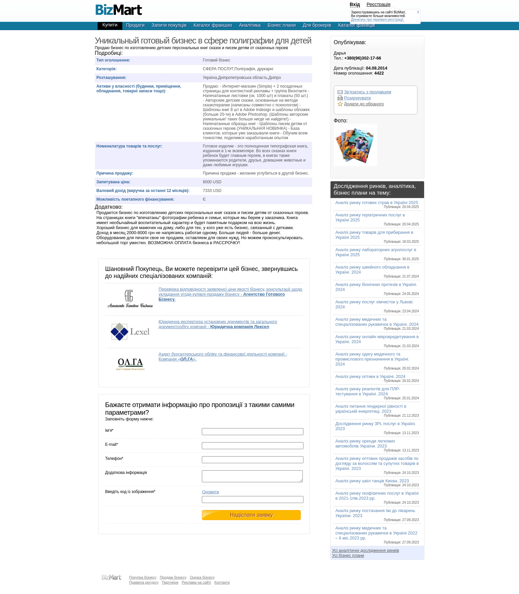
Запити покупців (169, 25)
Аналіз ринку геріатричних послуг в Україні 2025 (377, 219)
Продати (135, 25)
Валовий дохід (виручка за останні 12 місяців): (143, 190)
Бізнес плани (282, 25)
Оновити (210, 493)
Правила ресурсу (144, 582)
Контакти (222, 582)
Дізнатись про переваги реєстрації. (377, 19)
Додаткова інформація (126, 472)
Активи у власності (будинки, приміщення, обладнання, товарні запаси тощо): (139, 88)
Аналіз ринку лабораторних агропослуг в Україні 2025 (377, 254)
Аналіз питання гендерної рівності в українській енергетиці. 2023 (377, 410)
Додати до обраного (364, 103)
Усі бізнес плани (348, 555)
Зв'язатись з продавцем (367, 91)
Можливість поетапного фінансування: (135, 199)
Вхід (355, 4)
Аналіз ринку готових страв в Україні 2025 (377, 204)
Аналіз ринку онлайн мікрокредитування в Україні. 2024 (377, 341)
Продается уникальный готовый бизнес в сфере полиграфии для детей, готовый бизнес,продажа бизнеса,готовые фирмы (119, 6)
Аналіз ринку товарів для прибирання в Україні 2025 (377, 236)
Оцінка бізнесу (202, 577)
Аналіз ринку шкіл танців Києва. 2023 (377, 482)
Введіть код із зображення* (130, 493)
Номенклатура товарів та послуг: (130, 146)
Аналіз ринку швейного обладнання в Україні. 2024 (377, 271)
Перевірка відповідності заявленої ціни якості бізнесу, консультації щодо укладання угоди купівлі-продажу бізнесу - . (230, 294)
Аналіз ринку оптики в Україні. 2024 (377, 378)
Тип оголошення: (113, 60)
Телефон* (114, 458)
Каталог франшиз (212, 25)
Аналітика (250, 25)
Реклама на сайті (196, 582)
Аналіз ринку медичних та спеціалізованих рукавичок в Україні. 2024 (377, 323)
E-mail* (111, 444)
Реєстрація (378, 4)
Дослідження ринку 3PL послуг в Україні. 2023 (377, 428)
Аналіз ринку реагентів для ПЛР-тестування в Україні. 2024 (377, 393)
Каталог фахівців (356, 25)
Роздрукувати (357, 97)
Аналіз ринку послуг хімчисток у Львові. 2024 (377, 306)
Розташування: (111, 77)
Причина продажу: (115, 173)
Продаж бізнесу (173, 577)
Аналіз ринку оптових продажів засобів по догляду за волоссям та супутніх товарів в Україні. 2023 (377, 465)
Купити (110, 24)
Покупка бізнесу (143, 577)
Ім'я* (109, 430)
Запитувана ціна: (113, 182)
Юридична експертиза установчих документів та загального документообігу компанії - (218, 324)
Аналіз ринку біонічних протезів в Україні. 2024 (377, 289)
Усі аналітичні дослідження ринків (365, 550)
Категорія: (107, 69)
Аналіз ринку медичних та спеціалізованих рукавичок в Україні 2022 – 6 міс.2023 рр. (377, 534)
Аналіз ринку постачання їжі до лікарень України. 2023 (377, 515)
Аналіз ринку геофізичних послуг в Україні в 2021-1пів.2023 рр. (377, 497)
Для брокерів (317, 25)
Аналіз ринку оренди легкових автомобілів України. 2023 (377, 445)
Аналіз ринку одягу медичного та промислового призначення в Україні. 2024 (377, 361)
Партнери (170, 582)
